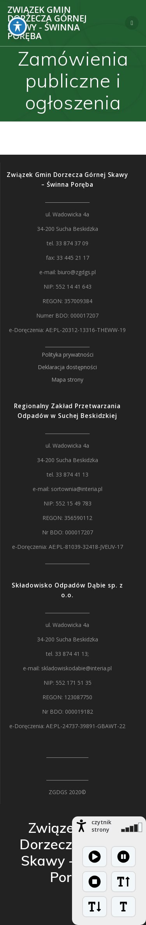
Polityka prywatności (67, 354)
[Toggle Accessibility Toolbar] (17, 15)
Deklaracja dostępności (67, 367)
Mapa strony (67, 379)
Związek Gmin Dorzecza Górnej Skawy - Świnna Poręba (47, 23)
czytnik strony (101, 825)
